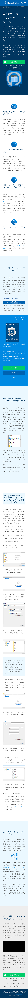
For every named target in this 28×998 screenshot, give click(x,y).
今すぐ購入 (14, 368)
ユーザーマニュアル (17, 807)
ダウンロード (14, 372)
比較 (14, 377)
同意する (19, 995)
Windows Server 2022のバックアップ (14, 867)
